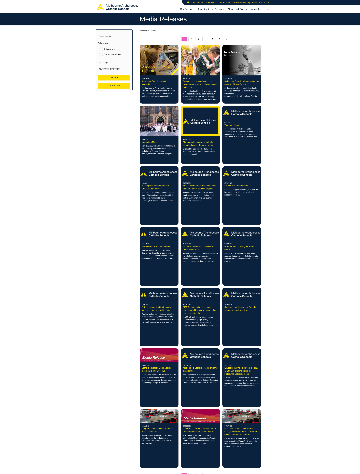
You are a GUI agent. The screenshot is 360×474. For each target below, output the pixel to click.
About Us (256, 9)
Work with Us (211, 2)
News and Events (237, 9)
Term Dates (225, 2)
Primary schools (111, 49)
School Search (196, 2)
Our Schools (186, 9)
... (205, 39)
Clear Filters (114, 85)
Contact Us (264, 2)
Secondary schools (112, 54)
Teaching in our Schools (211, 9)
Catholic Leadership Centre (244, 2)
